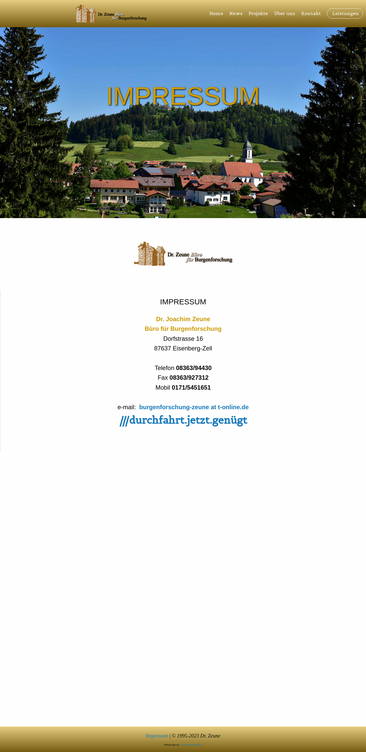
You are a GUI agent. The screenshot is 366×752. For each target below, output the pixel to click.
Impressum (157, 736)
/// (183, 420)
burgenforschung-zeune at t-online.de (194, 407)
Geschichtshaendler (191, 744)
